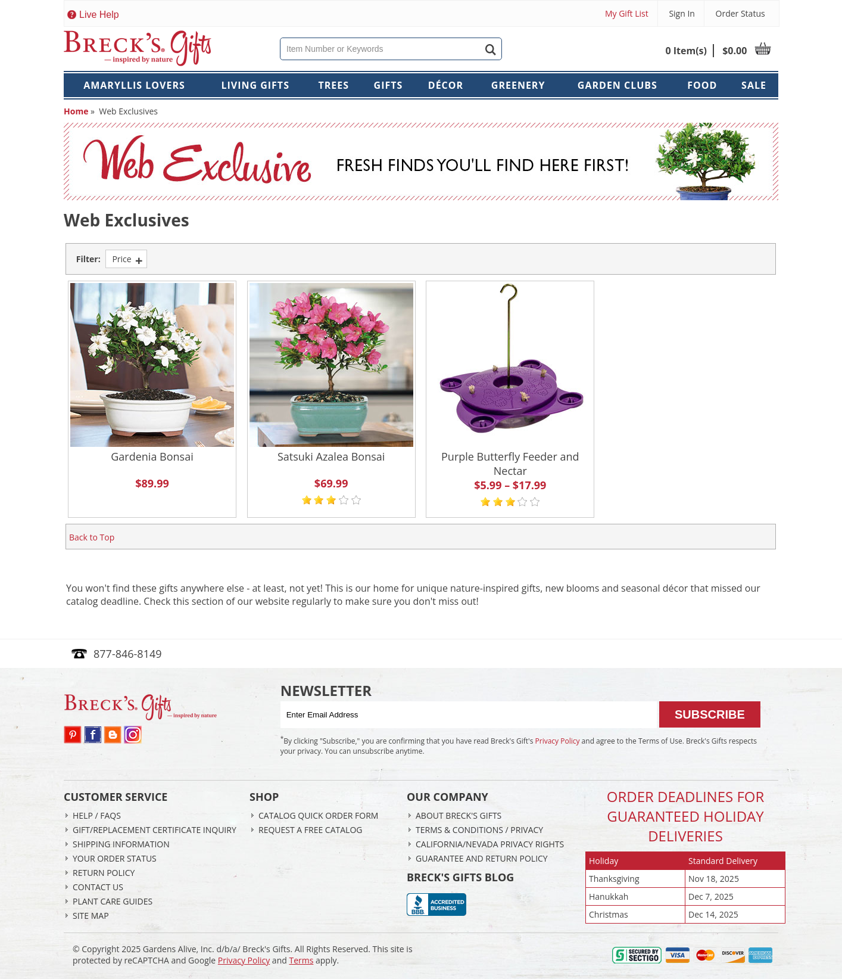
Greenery (518, 85)
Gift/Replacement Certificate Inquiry (154, 829)
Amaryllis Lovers (134, 85)
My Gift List (626, 13)
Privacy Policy (557, 741)
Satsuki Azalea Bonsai (331, 456)
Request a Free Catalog (310, 829)
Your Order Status (115, 858)
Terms (301, 960)
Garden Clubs (617, 85)
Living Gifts (255, 85)
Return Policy (104, 872)
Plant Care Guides (112, 901)
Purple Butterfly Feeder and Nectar (510, 463)
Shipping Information (121, 844)
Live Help (99, 15)
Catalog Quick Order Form (318, 815)
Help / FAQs (97, 815)
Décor (445, 85)
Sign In (682, 13)
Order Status (740, 13)
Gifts (388, 85)
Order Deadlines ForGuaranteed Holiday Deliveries (686, 816)
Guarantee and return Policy (482, 858)
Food (702, 85)
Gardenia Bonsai (152, 456)
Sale (753, 85)
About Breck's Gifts (458, 815)
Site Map (91, 915)
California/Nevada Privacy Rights (490, 844)
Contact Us (98, 887)
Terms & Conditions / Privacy (479, 829)
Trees (333, 85)
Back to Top (91, 537)
